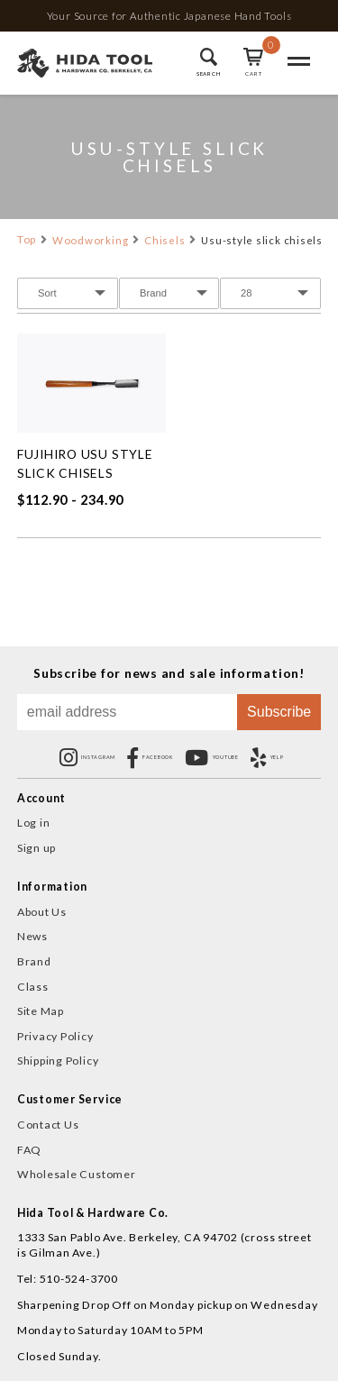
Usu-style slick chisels (262, 240)
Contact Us (48, 1124)
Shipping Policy (58, 1060)
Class (33, 986)
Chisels (164, 240)
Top (26, 239)
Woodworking (90, 240)
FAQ (29, 1150)
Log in (33, 822)
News (32, 936)
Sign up (36, 848)
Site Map (40, 1011)
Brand (34, 961)
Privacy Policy (55, 1036)
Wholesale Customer (76, 1174)
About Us (42, 912)
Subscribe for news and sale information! (169, 673)
